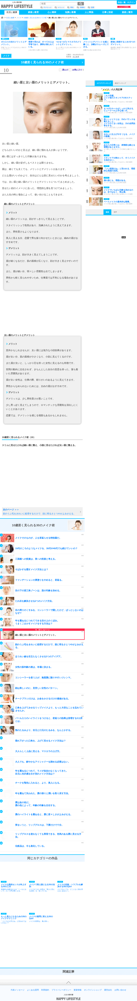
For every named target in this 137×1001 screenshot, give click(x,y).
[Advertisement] (42, 313)
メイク (19, 18)
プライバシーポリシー (61, 990)
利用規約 (45, 990)
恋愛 (92, 7)
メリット (61, 7)
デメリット (47, 7)
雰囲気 (82, 7)
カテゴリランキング (104, 83)
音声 (115, 212)
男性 (72, 7)
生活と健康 (10, 18)
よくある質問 (33, 990)
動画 (107, 212)
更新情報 (77, 990)
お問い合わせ (120, 990)
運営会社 (108, 990)
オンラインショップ (93, 990)
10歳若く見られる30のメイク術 (35, 18)
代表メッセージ (17, 990)
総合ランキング (120, 83)
